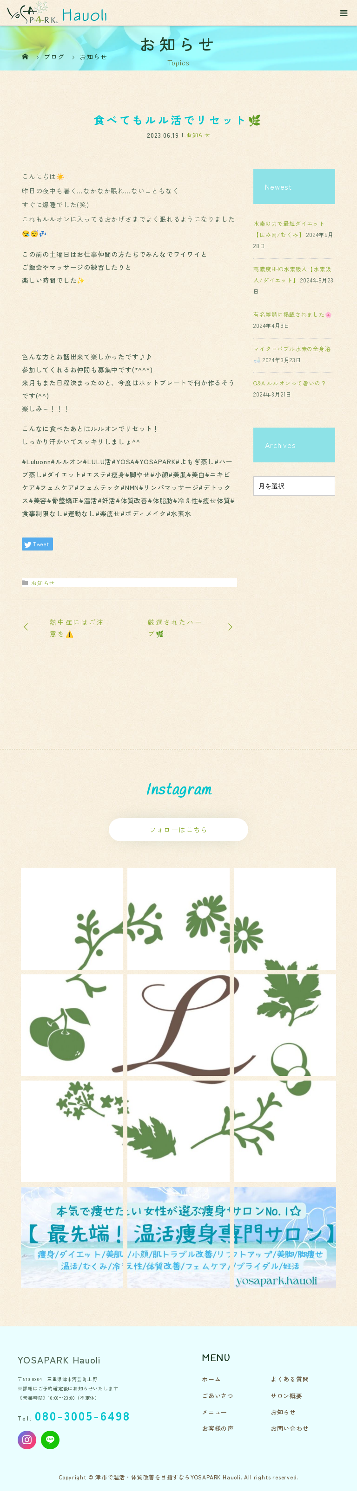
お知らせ (198, 135)
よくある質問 (290, 1379)
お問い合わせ (290, 1428)
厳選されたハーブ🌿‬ (175, 627)
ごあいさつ (218, 1395)
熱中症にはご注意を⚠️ (77, 627)
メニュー (214, 1412)
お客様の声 (218, 1428)
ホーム (211, 1379)
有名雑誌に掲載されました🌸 (292, 314)
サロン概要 (287, 1395)
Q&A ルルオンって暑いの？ (289, 383)
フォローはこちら (178, 829)
